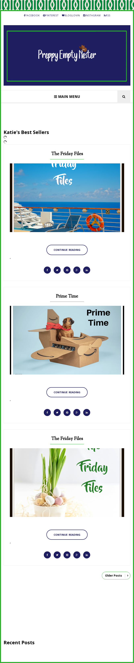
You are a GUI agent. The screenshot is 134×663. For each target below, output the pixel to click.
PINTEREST (51, 15)
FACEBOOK (32, 15)
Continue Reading (67, 250)
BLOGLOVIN (71, 15)
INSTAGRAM (92, 15)
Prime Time (67, 296)
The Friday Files (67, 154)
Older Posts (113, 575)
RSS (107, 15)
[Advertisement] (67, 611)
